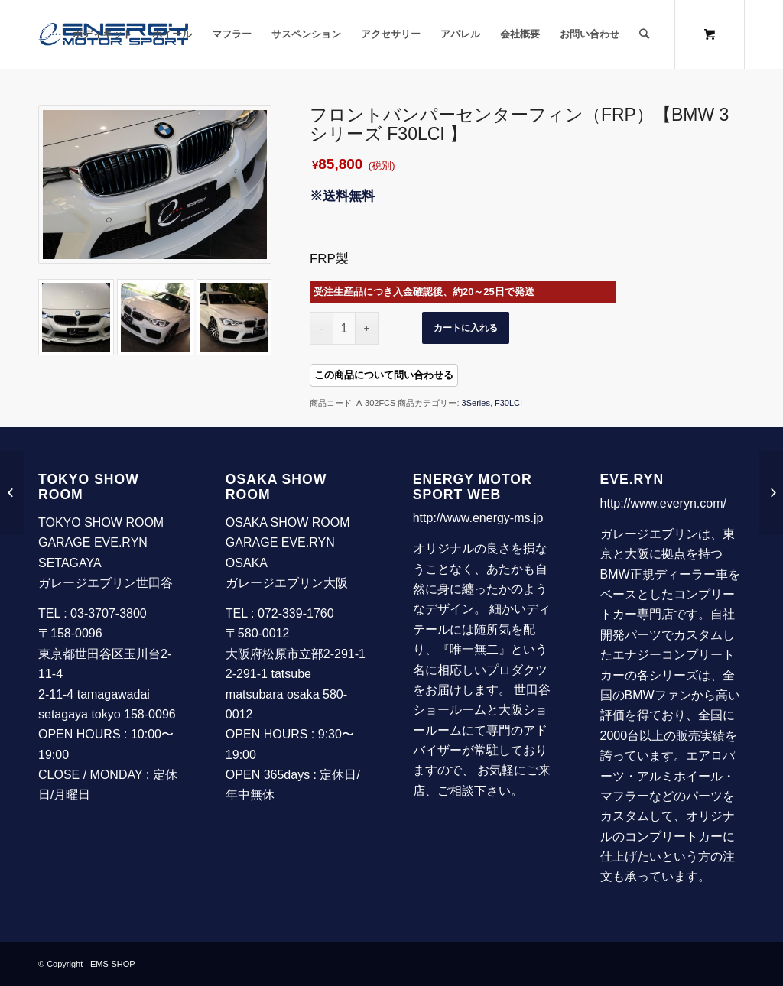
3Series (476, 402)
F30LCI (508, 402)
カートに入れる (466, 328)
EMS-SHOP (112, 963)
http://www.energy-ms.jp (478, 517)
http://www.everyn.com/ (663, 503)
